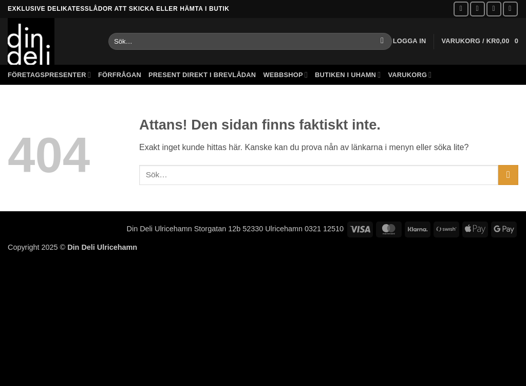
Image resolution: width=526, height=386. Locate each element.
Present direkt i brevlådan (202, 75)
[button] (409, 41)
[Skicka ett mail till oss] (493, 9)
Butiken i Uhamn (348, 75)
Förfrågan (119, 75)
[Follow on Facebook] (461, 9)
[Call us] (510, 9)
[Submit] (382, 41)
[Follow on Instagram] (477, 9)
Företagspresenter (49, 75)
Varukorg (409, 75)
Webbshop (285, 75)
